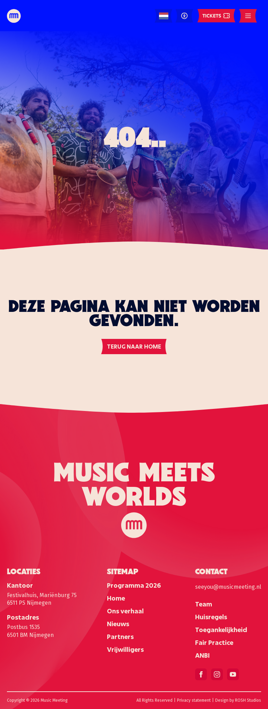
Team (203, 604)
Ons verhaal (125, 611)
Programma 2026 (134, 585)
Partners (120, 636)
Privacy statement (194, 700)
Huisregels (211, 617)
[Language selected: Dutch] (163, 16)
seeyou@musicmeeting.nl (228, 587)
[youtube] (233, 674)
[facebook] (201, 674)
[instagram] (217, 674)
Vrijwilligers (125, 649)
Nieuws (118, 624)
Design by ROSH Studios (238, 700)
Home (116, 598)
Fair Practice (214, 642)
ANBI (202, 655)
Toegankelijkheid (221, 629)
